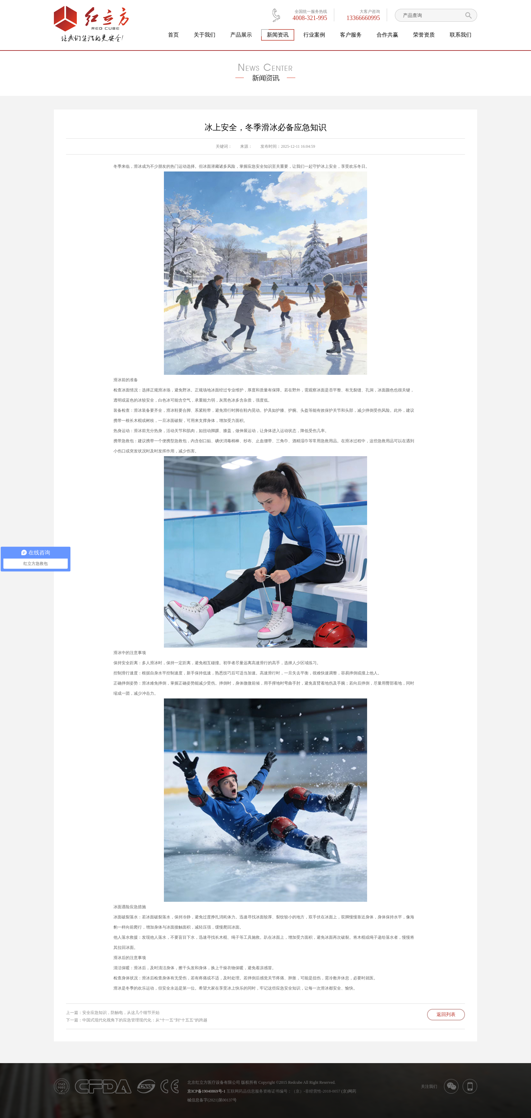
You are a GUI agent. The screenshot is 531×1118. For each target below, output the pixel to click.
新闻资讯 (277, 35)
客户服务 (351, 35)
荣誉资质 (424, 35)
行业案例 (314, 35)
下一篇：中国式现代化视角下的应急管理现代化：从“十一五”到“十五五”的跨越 (136, 1020)
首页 (173, 35)
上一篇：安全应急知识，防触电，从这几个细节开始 (113, 1012)
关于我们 (204, 35)
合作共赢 (387, 35)
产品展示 (241, 35)
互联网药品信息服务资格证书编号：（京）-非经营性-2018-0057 (283, 1091)
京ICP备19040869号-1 (206, 1091)
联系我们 (460, 35)
